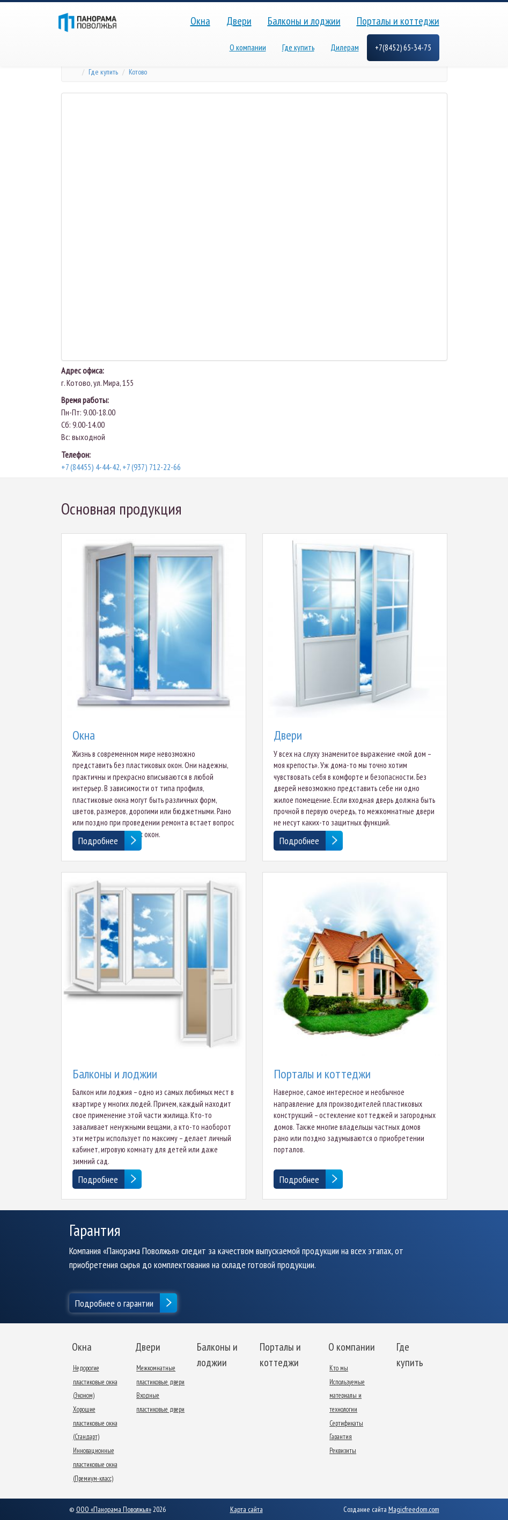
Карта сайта (246, 1509)
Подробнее (98, 840)
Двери (239, 21)
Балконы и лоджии (304, 21)
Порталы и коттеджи (398, 21)
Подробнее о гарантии (114, 1303)
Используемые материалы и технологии (347, 1395)
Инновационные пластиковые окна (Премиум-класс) (95, 1464)
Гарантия (340, 1436)
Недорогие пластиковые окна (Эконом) (95, 1381)
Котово (138, 72)
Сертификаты (346, 1423)
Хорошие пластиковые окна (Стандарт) (95, 1423)
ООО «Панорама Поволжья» (113, 1509)
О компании (248, 47)
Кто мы (338, 1368)
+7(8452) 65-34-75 (403, 47)
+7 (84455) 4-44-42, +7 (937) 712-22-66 (121, 466)
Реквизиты (342, 1450)
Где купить (298, 47)
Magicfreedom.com (413, 1509)
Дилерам (344, 47)
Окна (200, 21)
